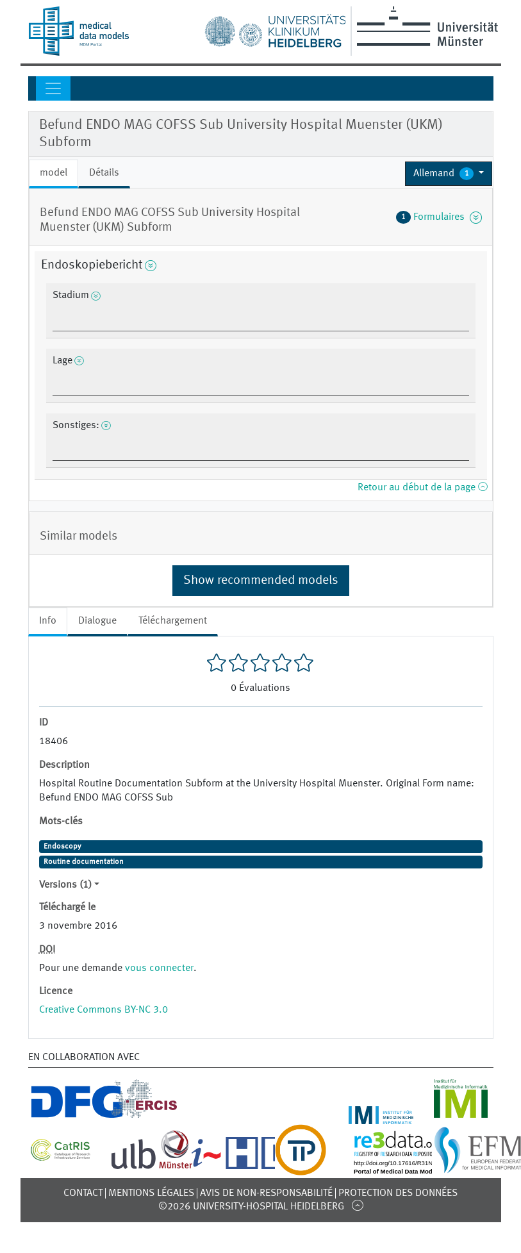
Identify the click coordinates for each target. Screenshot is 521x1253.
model (53, 173)
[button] (449, 174)
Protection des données (398, 1193)
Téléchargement (172, 621)
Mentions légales (151, 1193)
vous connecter (159, 968)
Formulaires (439, 217)
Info (47, 621)
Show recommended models (260, 580)
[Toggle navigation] (53, 88)
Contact (83, 1193)
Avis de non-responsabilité (266, 1193)
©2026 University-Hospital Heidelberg (251, 1207)
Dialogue (97, 621)
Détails (104, 173)
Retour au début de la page (422, 488)
